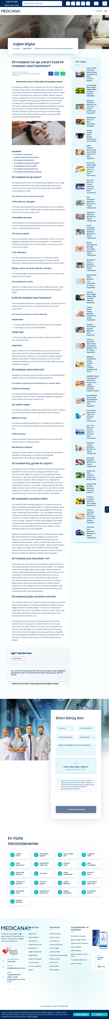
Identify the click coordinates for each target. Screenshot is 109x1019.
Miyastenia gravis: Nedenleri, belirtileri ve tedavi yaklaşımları (91, 265)
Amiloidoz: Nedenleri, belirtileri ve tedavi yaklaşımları (91, 462)
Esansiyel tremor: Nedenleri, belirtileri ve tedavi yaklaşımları (91, 448)
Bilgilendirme (68, 783)
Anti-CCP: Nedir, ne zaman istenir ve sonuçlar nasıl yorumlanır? (91, 432)
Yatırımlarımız (54, 941)
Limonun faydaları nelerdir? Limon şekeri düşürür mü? (91, 501)
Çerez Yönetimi (76, 963)
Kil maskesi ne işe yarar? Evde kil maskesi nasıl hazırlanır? (53, 49)
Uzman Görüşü (33, 963)
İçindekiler (16, 151)
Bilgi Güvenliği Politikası (78, 940)
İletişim (30, 970)
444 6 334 (11, 961)
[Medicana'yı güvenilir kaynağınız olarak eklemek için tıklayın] (38, 82)
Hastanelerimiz (33, 937)
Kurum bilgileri (54, 948)
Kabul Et (99, 1014)
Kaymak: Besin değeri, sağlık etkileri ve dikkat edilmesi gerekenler (92, 297)
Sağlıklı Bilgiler (27, 49)
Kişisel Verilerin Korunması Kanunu (73, 780)
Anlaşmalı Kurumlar (35, 945)
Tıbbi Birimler (32, 941)
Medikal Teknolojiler (35, 959)
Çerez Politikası (33, 1016)
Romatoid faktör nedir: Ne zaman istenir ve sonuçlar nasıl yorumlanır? (91, 169)
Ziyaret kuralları (55, 952)
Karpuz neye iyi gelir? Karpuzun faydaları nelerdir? (91, 488)
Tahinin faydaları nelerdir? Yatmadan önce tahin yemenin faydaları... (91, 516)
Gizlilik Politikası (76, 951)
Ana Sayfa (16, 49)
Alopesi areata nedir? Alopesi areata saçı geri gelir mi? (92, 136)
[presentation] (76, 799)
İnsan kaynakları (55, 934)
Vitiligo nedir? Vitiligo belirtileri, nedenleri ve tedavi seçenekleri (91, 313)
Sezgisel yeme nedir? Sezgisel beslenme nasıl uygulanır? (91, 329)
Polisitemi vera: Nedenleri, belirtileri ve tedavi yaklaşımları (91, 532)
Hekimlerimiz (32, 948)
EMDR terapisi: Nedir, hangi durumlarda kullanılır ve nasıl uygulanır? (91, 152)
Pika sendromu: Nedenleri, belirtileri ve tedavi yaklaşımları (91, 202)
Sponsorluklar (54, 966)
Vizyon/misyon (55, 937)
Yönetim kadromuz (56, 945)
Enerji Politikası (54, 970)
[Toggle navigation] (104, 11)
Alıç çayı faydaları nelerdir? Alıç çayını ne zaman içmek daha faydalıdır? (91, 106)
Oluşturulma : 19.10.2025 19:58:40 (20, 72)
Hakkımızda (32, 934)
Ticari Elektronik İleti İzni (79, 960)
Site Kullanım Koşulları (78, 936)
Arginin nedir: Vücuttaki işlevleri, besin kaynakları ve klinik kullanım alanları (92, 74)
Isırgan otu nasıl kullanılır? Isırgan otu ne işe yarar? (92, 475)
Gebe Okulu (54, 963)
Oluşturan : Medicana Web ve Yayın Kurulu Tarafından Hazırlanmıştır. (26, 74)
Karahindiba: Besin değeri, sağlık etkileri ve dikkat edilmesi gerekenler (92, 90)
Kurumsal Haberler (34, 966)
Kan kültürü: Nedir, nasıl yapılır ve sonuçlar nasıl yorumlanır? (91, 415)
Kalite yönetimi (55, 959)
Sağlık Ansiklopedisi (34, 952)
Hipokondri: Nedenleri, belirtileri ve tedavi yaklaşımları (91, 216)
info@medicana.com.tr (16, 968)
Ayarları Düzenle (81, 1014)
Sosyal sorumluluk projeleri (59, 955)
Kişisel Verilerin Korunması (79, 943)
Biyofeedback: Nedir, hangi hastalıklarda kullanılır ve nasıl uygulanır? (92, 400)
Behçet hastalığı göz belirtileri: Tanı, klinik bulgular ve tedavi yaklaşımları (92, 249)
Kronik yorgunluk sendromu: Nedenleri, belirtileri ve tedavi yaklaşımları (91, 231)
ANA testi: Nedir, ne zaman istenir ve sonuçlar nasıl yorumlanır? (91, 186)
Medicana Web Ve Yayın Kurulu (79, 955)
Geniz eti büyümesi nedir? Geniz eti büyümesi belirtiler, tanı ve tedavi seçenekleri (92, 346)
